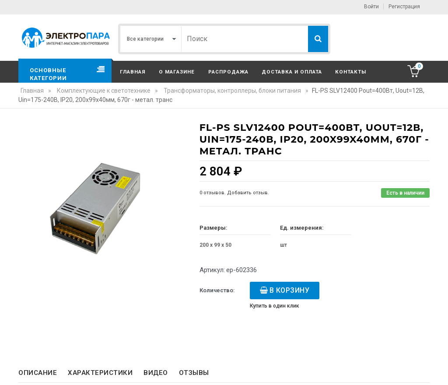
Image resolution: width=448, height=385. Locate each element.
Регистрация (404, 7)
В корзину (290, 290)
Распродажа (228, 72)
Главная (133, 72)
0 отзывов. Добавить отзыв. (234, 193)
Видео (156, 373)
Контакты (350, 72)
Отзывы (194, 373)
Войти (371, 7)
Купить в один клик (274, 306)
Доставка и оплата (292, 72)
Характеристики (100, 373)
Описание (37, 373)
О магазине (177, 72)
